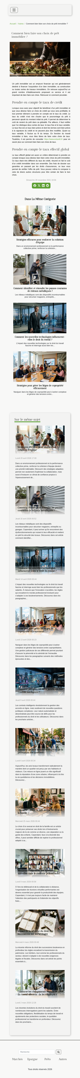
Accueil (13, 24)
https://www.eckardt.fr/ (53, 139)
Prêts (47, 1059)
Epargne (32, 1059)
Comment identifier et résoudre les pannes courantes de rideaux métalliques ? (40, 289)
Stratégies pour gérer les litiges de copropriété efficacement (40, 387)
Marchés (17, 1059)
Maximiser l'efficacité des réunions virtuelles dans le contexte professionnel (39, 872)
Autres (21, 24)
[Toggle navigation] (14, 10)
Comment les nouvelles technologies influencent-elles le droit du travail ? (40, 338)
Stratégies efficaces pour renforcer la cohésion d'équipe (40, 241)
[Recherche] (37, 1052)
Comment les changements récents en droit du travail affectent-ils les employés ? (40, 993)
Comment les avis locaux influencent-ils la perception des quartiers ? (40, 751)
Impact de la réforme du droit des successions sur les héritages (35, 932)
